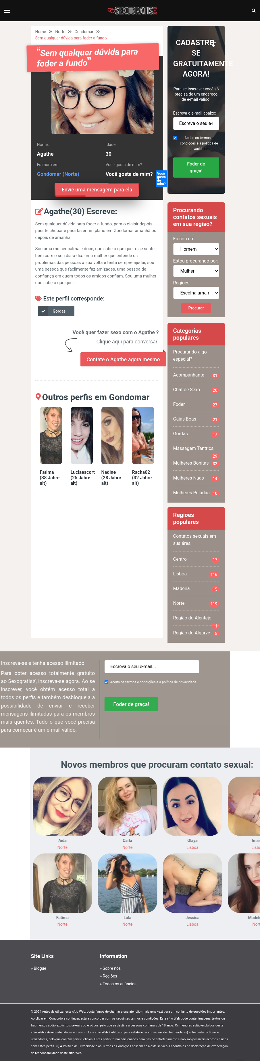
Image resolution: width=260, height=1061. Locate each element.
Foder (196, 405)
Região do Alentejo (196, 620)
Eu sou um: (184, 239)
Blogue (40, 968)
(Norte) (71, 174)
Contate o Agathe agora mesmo (123, 359)
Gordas (52, 311)
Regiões (110, 976)
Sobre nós (112, 968)
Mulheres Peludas (196, 493)
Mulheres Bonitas (196, 463)
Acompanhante (196, 375)
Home (40, 31)
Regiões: (182, 283)
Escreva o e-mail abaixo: (194, 113)
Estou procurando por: (195, 261)
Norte (60, 31)
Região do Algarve (196, 633)
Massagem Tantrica (196, 451)
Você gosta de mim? (161, 179)
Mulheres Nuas (196, 478)
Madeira (196, 589)
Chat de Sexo (196, 390)
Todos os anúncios (119, 984)
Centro (196, 559)
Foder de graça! (196, 167)
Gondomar (83, 31)
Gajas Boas (196, 419)
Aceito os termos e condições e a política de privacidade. (199, 143)
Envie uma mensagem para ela (97, 190)
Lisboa (196, 574)
